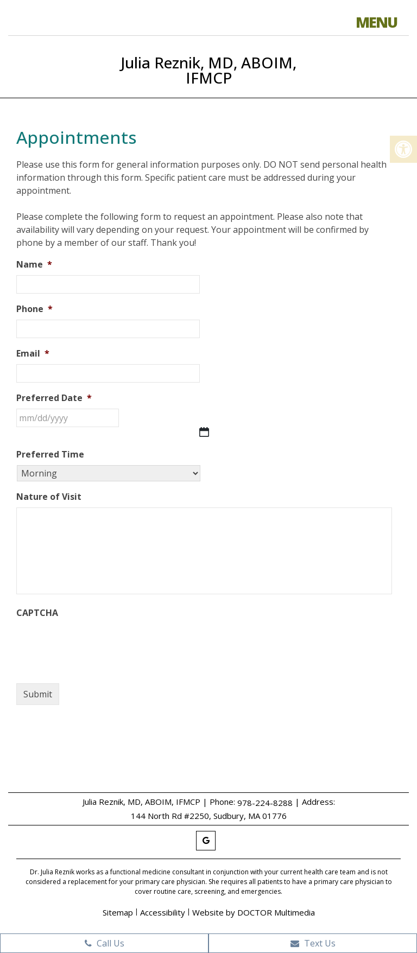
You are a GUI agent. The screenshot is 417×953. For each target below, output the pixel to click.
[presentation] (98, 645)
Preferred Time (50, 454)
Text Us (313, 943)
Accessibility (162, 912)
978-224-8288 (265, 802)
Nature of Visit (48, 497)
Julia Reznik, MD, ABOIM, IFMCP (208, 70)
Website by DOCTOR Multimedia (253, 912)
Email (32, 353)
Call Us (104, 943)
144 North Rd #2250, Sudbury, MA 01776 (209, 815)
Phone (34, 309)
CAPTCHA (37, 613)
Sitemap (118, 912)
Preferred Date (54, 398)
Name (34, 264)
